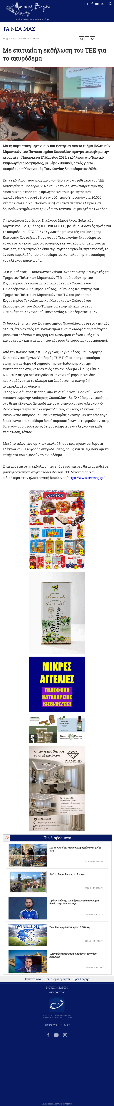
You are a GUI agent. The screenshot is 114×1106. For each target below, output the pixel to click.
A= (92, 38)
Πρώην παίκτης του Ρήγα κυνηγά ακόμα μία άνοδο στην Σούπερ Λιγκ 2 (74, 902)
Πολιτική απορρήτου (57, 979)
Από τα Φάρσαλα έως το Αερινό (66, 874)
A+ (81, 39)
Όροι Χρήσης (81, 979)
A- (87, 38)
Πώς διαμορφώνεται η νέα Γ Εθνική (69, 927)
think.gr (68, 1103)
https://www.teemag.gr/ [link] (86, 478)
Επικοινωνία (33, 979)
